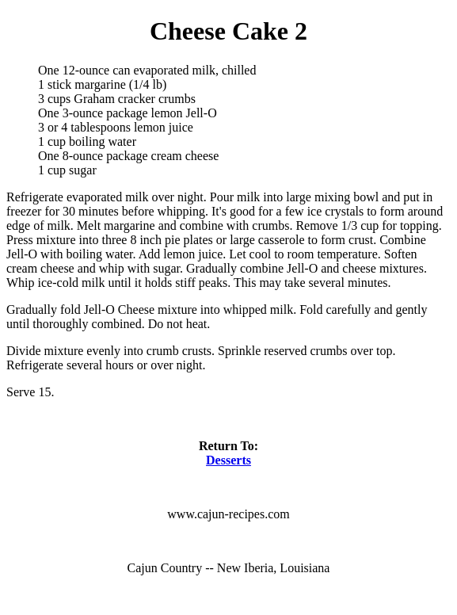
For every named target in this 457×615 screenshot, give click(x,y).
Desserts (228, 460)
